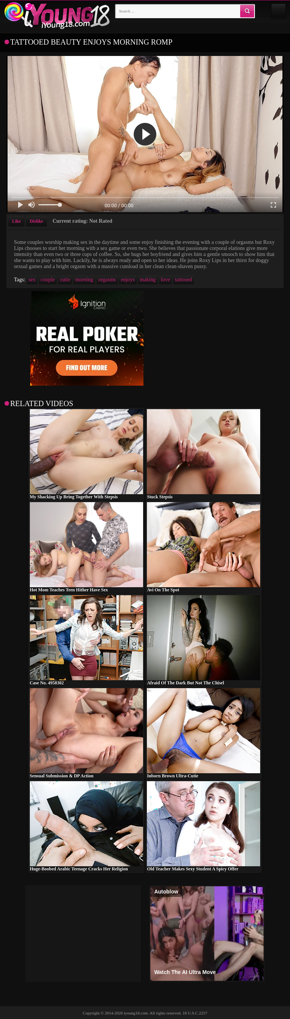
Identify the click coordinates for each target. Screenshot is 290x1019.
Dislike (36, 221)
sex (32, 279)
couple (48, 279)
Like (16, 221)
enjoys (128, 279)
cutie (65, 279)
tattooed (183, 279)
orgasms (107, 279)
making (148, 279)
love (165, 279)
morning (84, 279)
